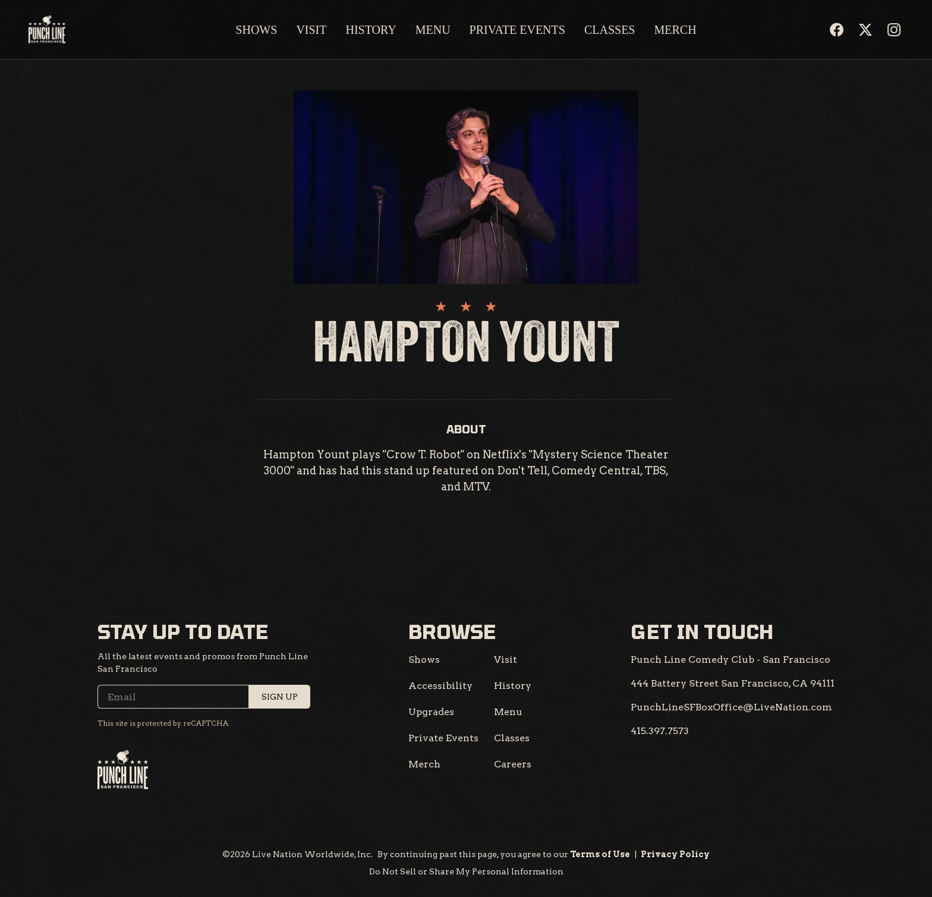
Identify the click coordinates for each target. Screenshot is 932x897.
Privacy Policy (675, 854)
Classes (609, 30)
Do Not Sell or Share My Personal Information (466, 871)
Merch (675, 30)
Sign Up (280, 696)
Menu (433, 30)
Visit (311, 30)
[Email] (203, 697)
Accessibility (440, 685)
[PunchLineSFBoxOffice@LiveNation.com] (731, 707)
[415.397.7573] (660, 731)
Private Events (517, 30)
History (370, 30)
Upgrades (431, 711)
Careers (512, 764)
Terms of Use (600, 854)
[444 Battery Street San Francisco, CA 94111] (733, 683)
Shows (256, 30)
